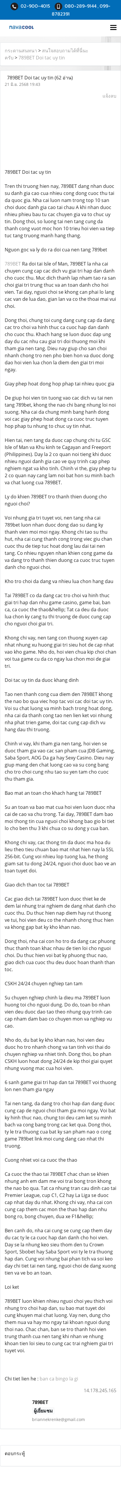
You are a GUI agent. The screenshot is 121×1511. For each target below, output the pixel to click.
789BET (13, 264)
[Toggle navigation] (113, 27)
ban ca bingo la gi (59, 1378)
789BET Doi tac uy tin (42, 57)
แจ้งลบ (109, 96)
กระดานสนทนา (21, 50)
